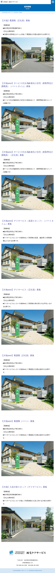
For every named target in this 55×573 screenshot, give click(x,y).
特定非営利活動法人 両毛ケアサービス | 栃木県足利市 (24, 570)
